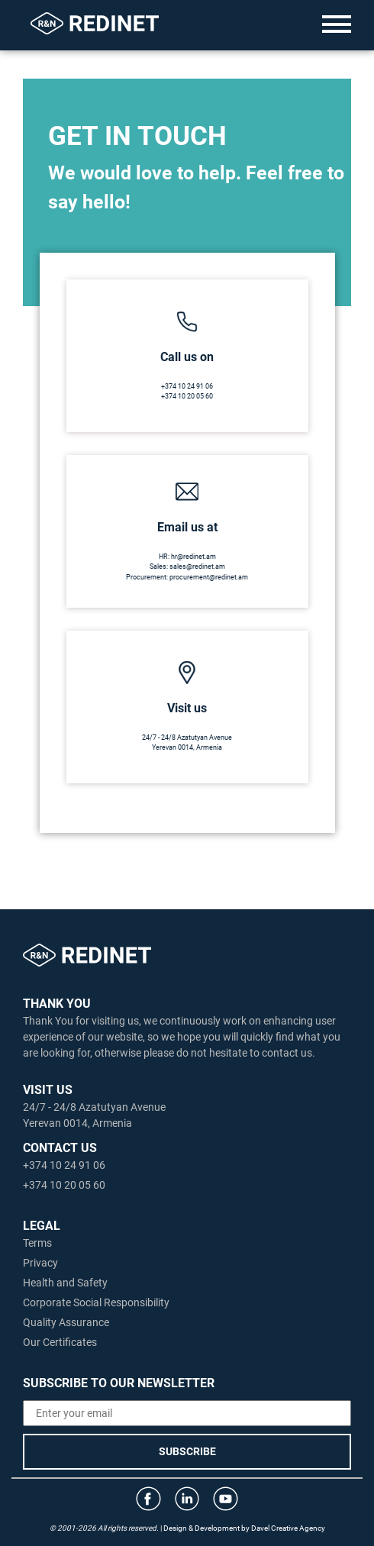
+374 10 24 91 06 (187, 386)
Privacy (40, 1263)
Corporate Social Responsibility (96, 1302)
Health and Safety (65, 1282)
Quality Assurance (66, 1322)
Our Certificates (60, 1342)
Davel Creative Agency (288, 1528)
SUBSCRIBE (187, 1451)
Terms (37, 1243)
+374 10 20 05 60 (187, 396)
